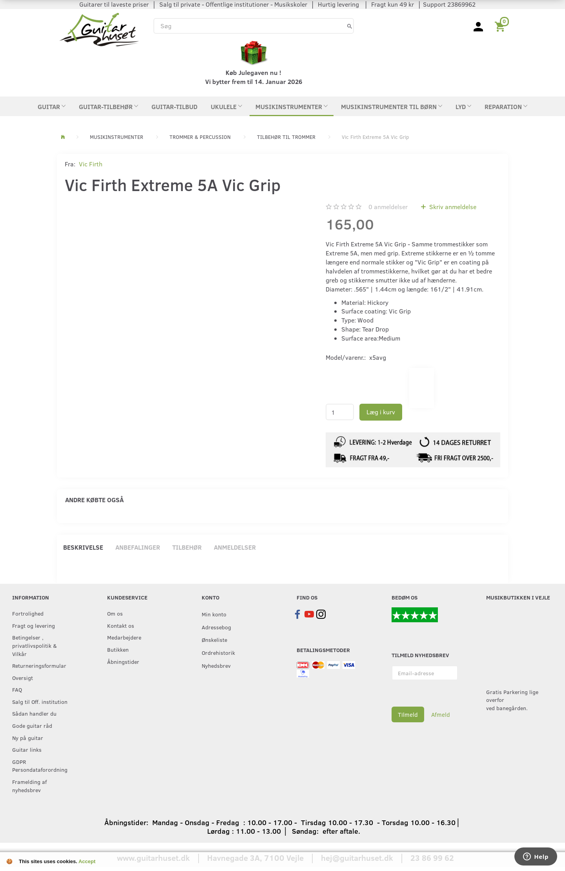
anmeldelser (388, 206)
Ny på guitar (27, 738)
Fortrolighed (28, 613)
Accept (86, 861)
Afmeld (440, 714)
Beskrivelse (83, 547)
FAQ (17, 689)
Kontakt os (120, 625)
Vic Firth (90, 164)
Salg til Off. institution (39, 701)
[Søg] (349, 25)
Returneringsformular (39, 665)
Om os (115, 613)
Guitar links (27, 749)
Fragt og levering (33, 625)
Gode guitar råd (32, 725)
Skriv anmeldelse (452, 206)
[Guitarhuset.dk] (99, 29)
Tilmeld (408, 714)
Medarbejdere (124, 637)
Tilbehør (187, 547)
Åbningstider (123, 661)
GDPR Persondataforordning (39, 766)
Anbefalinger (137, 547)
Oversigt (22, 677)
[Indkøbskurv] (501, 25)
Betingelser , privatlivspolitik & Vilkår (34, 645)
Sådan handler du (34, 713)
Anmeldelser (235, 547)
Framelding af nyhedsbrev (29, 786)
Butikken (118, 649)
